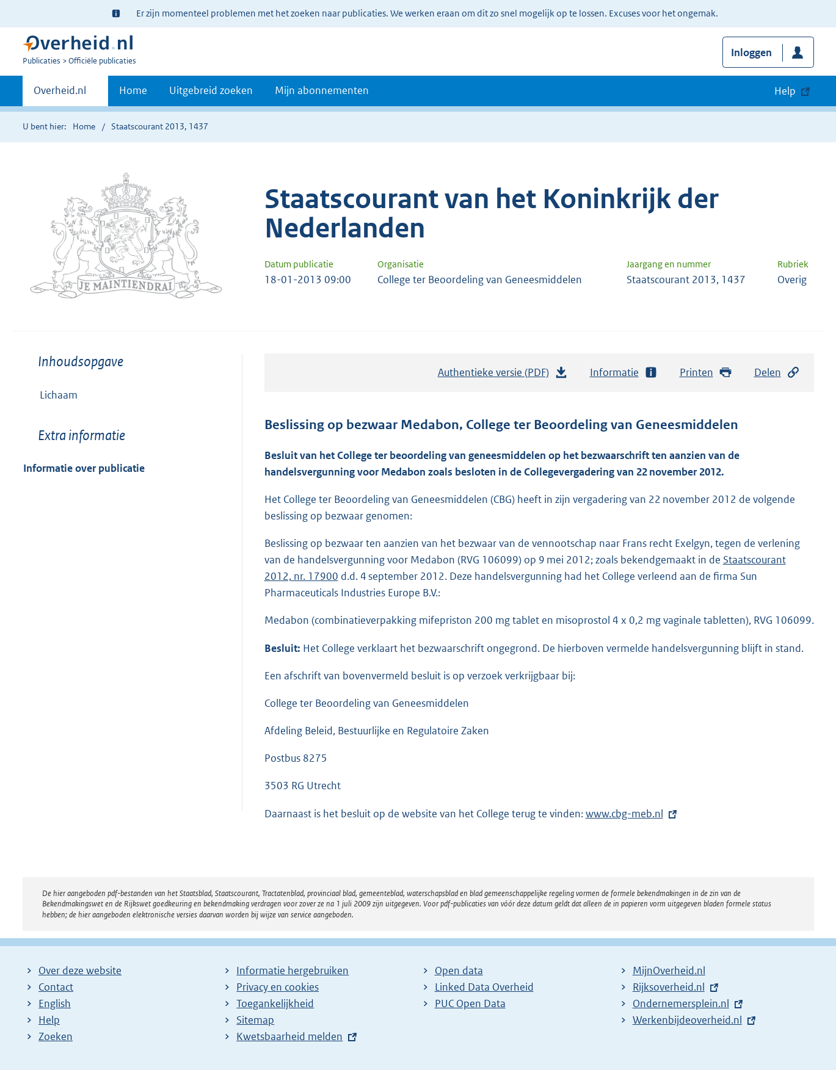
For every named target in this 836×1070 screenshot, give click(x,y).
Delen (777, 373)
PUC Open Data (470, 1003)
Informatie (624, 373)
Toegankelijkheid (275, 1003)
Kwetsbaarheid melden (289, 1036)
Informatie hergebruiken (292, 970)
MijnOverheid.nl (669, 970)
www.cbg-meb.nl (624, 813)
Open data (459, 970)
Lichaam (59, 395)
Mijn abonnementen (322, 90)
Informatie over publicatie (84, 468)
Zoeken (55, 1036)
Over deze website (80, 970)
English (54, 1003)
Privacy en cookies (277, 987)
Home (133, 90)
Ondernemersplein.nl (681, 1003)
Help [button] (785, 91)
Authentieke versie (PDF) (503, 375)
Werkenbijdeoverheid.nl (687, 1020)
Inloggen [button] (751, 52)
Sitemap (255, 1020)
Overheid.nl (60, 94)
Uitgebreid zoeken (211, 90)
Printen (706, 373)
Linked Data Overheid (484, 987)
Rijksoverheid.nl (669, 987)
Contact (55, 987)
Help (49, 1020)
